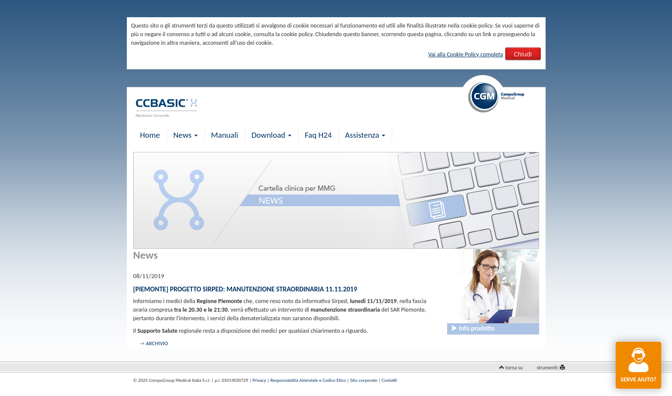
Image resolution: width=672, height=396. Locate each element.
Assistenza (365, 135)
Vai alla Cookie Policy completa (465, 54)
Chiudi (523, 54)
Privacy (259, 380)
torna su (514, 368)
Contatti (389, 380)
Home (150, 135)
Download (272, 135)
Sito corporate (363, 380)
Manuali (224, 135)
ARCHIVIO (157, 343)
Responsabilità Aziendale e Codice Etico (308, 380)
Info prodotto (472, 328)
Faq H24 (318, 135)
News (185, 135)
